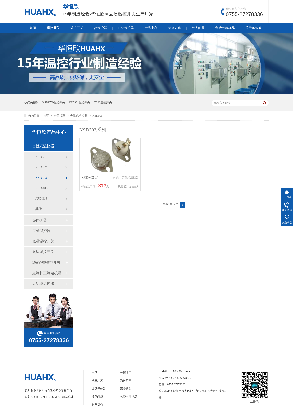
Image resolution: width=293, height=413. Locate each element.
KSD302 (41, 167)
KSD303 (97, 115)
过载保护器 (126, 28)
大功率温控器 (43, 284)
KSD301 (41, 157)
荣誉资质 (174, 28)
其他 (38, 209)
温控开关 (53, 28)
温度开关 (76, 28)
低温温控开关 (43, 241)
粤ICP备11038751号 (48, 396)
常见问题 (198, 28)
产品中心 (150, 28)
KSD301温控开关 (79, 102)
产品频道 (60, 115)
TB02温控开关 (103, 102)
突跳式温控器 (79, 115)
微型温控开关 (43, 252)
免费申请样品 (225, 28)
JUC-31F (41, 198)
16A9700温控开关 (46, 262)
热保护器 (100, 28)
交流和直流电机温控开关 (48, 273)
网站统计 (67, 396)
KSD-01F (41, 188)
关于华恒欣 (253, 28)
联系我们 (97, 404)
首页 (33, 28)
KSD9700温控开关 (53, 102)
